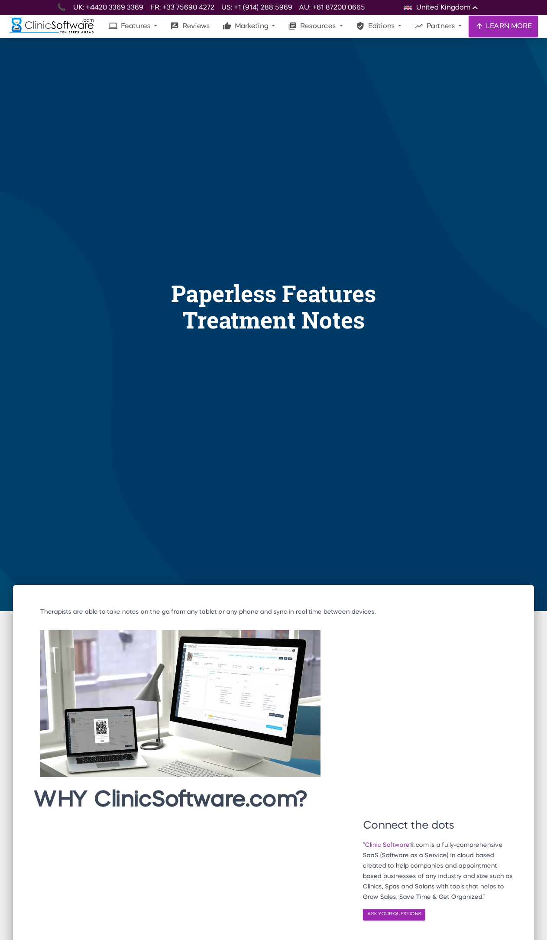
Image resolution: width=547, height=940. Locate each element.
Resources (312, 26)
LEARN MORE (503, 26)
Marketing (246, 26)
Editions (376, 26)
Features (130, 26)
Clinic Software (387, 845)
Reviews (190, 26)
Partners (435, 26)
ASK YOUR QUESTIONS (394, 914)
